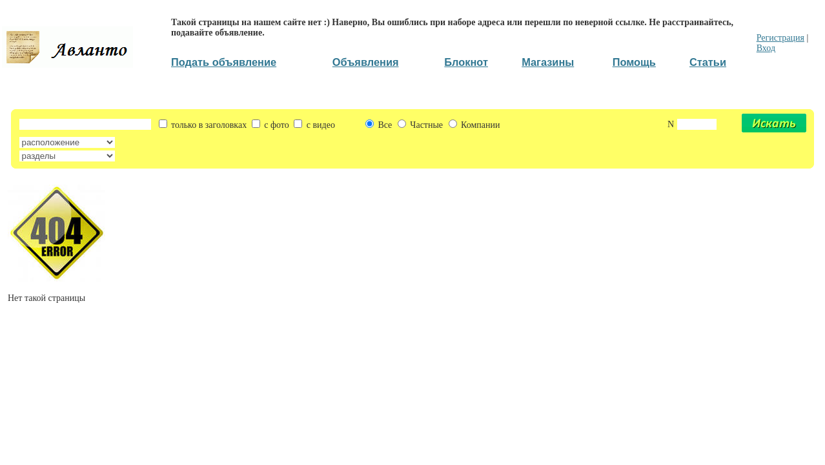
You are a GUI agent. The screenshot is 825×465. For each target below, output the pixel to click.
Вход (766, 48)
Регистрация (780, 38)
